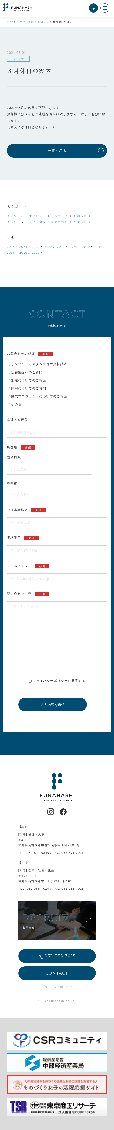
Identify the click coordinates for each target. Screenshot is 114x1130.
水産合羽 (80, 222)
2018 (99, 247)
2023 (36, 247)
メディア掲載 (35, 222)
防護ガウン (59, 222)
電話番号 (23, 538)
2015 (36, 252)
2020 (73, 247)
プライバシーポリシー (50, 681)
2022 (49, 247)
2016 (23, 252)
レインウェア (58, 216)
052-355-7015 (38, 888)
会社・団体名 (17, 419)
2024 (23, 247)
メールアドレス (28, 566)
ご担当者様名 (26, 510)
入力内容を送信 (53, 705)
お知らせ (80, 216)
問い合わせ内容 (28, 594)
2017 (11, 252)
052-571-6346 (38, 852)
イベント (13, 222)
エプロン (35, 216)
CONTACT (57, 973)
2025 (11, 247)
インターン (15, 216)
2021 (61, 247)
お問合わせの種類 (30, 354)
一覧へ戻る (57, 151)
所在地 (21, 447)
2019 (86, 247)
